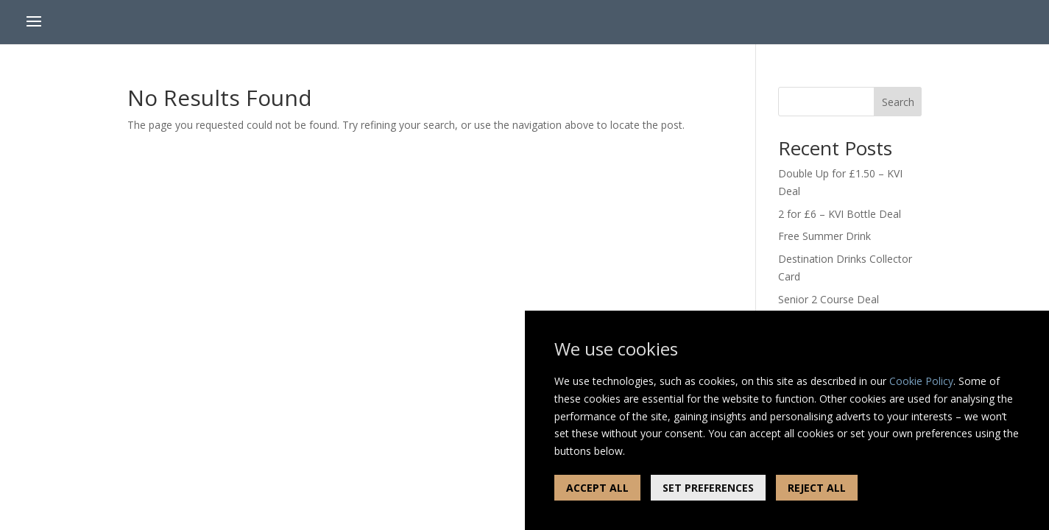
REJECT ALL (817, 488)
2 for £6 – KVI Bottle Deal (839, 214)
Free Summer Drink (824, 236)
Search (898, 102)
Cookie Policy (921, 381)
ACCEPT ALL (597, 488)
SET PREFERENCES (708, 488)
